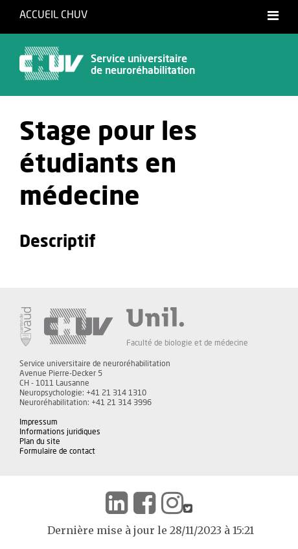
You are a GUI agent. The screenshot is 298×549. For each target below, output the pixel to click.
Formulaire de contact (57, 451)
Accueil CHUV (53, 15)
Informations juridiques (59, 432)
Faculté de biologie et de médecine (187, 343)
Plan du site (39, 441)
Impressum (38, 422)
